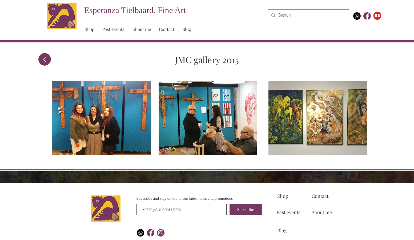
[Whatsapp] (357, 16)
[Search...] (308, 15)
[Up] (44, 59)
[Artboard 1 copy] (367, 16)
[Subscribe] (246, 209)
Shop (282, 196)
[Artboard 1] (160, 233)
